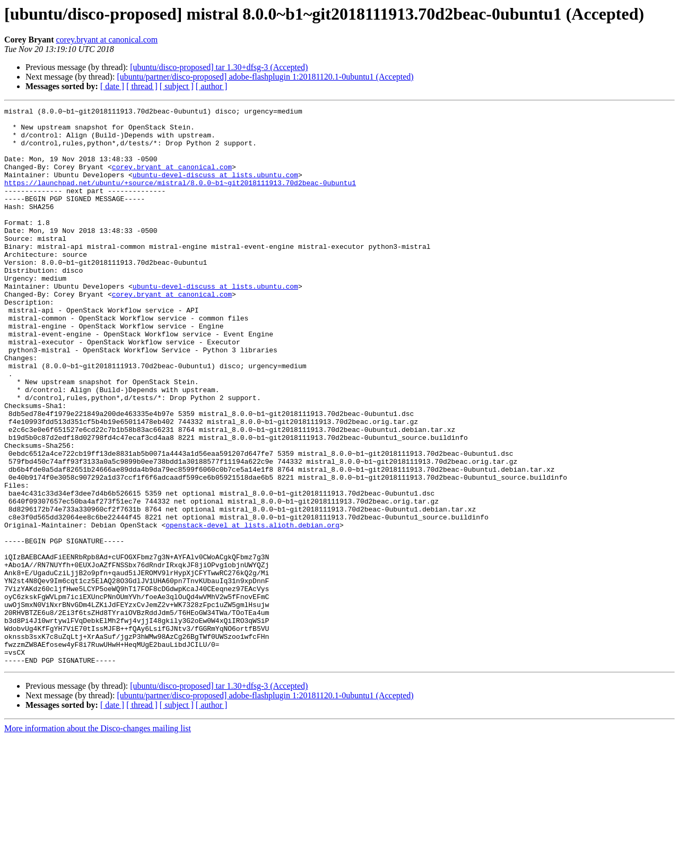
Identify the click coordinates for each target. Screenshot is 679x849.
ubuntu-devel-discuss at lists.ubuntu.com (215, 189)
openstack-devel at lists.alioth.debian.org (253, 609)
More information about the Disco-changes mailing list (97, 839)
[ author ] (212, 86)
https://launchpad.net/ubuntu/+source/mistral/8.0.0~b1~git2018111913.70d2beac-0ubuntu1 (180, 198)
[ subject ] (177, 86)
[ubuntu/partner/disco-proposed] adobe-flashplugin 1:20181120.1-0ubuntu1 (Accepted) (265, 76)
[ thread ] (142, 86)
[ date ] (112, 86)
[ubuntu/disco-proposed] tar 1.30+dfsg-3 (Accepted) (219, 67)
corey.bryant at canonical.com (107, 39)
